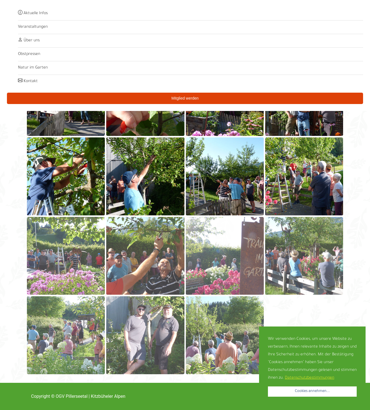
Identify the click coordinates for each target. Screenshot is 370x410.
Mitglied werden (185, 98)
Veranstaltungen (33, 27)
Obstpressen (29, 54)
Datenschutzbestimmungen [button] (309, 378)
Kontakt (28, 81)
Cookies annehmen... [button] (312, 391)
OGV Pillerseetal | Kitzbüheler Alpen (90, 396)
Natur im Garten (33, 68)
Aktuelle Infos (33, 13)
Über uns (29, 41)
